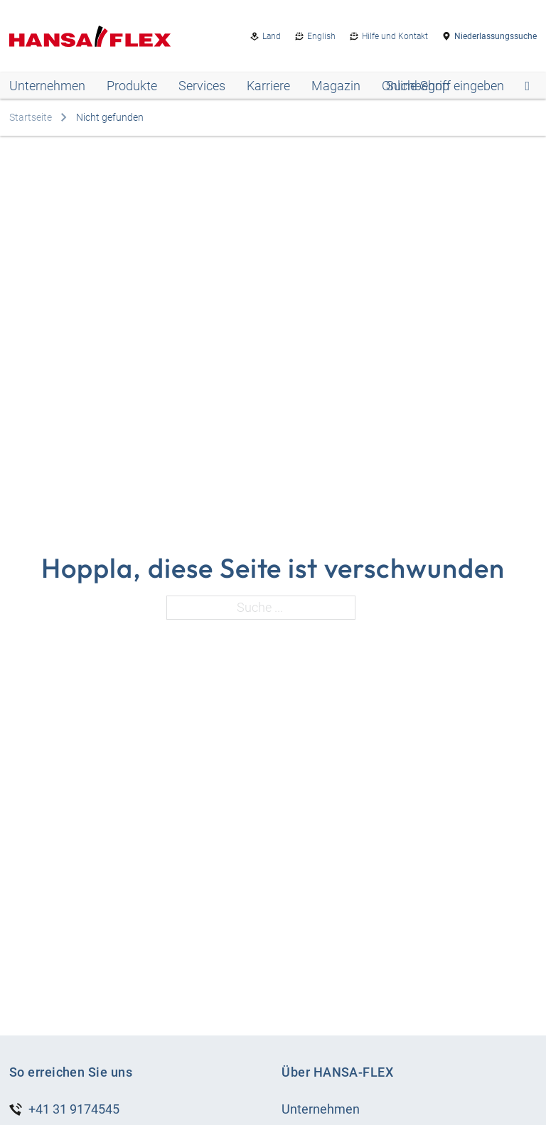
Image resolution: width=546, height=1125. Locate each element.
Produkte (132, 85)
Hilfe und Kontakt (395, 36)
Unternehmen (47, 85)
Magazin (335, 85)
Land (271, 36)
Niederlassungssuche (495, 36)
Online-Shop (415, 85)
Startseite (30, 117)
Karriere (268, 85)
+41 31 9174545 (73, 1109)
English (321, 36)
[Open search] (458, 86)
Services (201, 85)
